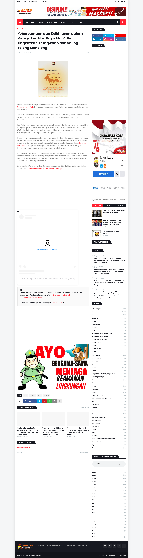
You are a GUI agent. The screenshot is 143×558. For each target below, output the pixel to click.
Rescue (109, 408)
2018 (109, 497)
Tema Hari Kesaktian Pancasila (109, 439)
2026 (109, 472)
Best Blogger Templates (34, 555)
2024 (109, 478)
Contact (112, 555)
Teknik (109, 435)
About (25, 2)
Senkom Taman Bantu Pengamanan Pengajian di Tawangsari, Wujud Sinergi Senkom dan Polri (28, 431)
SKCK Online (109, 426)
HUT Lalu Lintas (109, 343)
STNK (109, 432)
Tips (109, 445)
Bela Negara (109, 309)
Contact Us (33, 2)
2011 (109, 518)
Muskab (109, 383)
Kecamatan (109, 358)
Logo (109, 371)
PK (109, 401)
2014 (109, 509)
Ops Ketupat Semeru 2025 (109, 398)
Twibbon (46, 395)
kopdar (109, 364)
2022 (109, 484)
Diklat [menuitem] (73, 22)
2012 (109, 515)
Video (109, 451)
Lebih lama (84, 453)
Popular (97, 205)
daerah (109, 315)
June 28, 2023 (56, 303)
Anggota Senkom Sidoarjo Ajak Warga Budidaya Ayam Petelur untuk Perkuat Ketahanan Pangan (53, 431)
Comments (120, 205)
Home (19, 2)
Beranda (20, 29)
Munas (109, 380)
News (39, 395)
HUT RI (109, 346)
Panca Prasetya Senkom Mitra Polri (112, 232)
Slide (109, 429)
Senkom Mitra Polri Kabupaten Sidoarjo (45, 168)
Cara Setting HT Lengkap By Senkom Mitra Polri (114, 212)
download (109, 324)
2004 (109, 528)
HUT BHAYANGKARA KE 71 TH (109, 336)
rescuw (109, 411)
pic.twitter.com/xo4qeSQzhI (31, 297)
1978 (109, 534)
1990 (109, 531)
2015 (109, 506)
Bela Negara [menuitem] (52, 22)
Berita (27, 29)
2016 (109, 503)
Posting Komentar (23, 448)
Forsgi (109, 327)
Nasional (32, 395)
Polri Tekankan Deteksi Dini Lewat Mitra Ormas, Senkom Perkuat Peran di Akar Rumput (78, 431)
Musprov (109, 386)
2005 (109, 525)
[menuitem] (20, 22)
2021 (109, 487)
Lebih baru (22, 453)
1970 (109, 537)
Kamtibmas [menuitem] (29, 22)
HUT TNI (109, 352)
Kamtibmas (109, 355)
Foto (109, 330)
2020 (109, 490)
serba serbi (109, 420)
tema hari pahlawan (109, 442)
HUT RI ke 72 (109, 349)
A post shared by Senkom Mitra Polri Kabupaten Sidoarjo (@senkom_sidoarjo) (47, 279)
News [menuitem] (63, 22)
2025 (109, 475)
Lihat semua (85, 407)
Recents (108, 205)
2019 (109, 494)
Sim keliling (109, 423)
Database (109, 318)
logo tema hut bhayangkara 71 (109, 374)
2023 (109, 481)
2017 (109, 500)
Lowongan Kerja (109, 377)
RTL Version (43, 2)
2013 (109, 512)
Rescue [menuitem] (40, 22)
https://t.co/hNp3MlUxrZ (61, 295)
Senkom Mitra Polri (25, 107)
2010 (109, 521)
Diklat (109, 321)
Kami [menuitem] (82, 22)
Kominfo (109, 361)
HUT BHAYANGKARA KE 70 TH (109, 333)
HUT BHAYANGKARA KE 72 (109, 340)
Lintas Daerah (109, 367)
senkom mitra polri (109, 417)
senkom (109, 414)
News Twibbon (109, 395)
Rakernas (109, 405)
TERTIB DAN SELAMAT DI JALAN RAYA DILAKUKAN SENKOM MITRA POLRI (112, 222)
